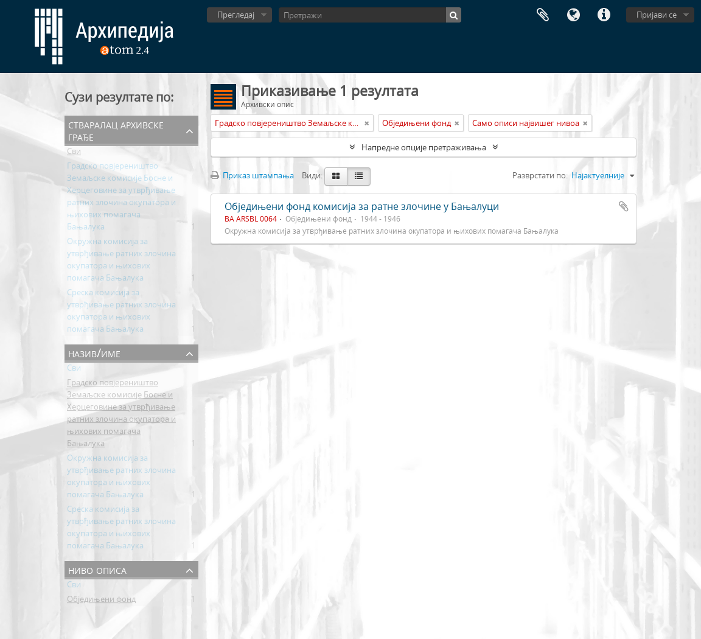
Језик (573, 15)
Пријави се (656, 14)
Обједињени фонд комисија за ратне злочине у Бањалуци (362, 206)
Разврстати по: (540, 175)
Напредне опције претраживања (423, 147)
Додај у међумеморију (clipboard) (624, 206)
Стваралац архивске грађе (116, 130)
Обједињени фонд (101, 601)
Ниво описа (97, 569)
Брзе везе (603, 15)
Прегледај (235, 14)
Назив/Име (94, 352)
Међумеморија (543, 15)
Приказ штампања (252, 175)
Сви (74, 153)
